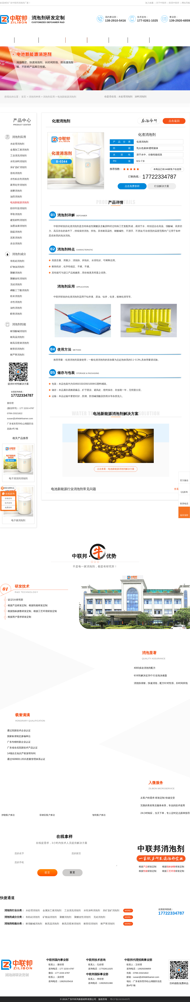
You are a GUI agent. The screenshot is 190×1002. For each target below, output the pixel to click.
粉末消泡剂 (16, 296)
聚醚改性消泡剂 (18, 278)
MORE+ (128, 910)
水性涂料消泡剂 (18, 161)
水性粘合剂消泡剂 (19, 179)
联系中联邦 (174, 3)
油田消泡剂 (16, 196)
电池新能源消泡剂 (66, 96)
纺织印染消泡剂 (18, 208)
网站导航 (186, 3)
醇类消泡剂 (16, 313)
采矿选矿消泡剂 (18, 167)
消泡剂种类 (34, 96)
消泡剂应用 (49, 96)
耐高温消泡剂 (17, 337)
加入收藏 (149, 3)
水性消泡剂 (16, 302)
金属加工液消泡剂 (19, 149)
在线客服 (159, 921)
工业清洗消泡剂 (18, 155)
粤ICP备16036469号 (120, 999)
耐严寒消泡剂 (17, 354)
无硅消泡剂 (16, 284)
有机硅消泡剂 (17, 261)
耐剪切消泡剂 (17, 349)
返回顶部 (184, 512)
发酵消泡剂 (16, 190)
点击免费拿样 (132, 186)
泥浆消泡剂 (16, 237)
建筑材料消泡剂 (18, 220)
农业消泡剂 (16, 243)
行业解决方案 (161, 186)
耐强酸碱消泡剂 (18, 331)
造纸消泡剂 (16, 173)
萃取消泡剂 (16, 214)
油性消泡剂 (16, 308)
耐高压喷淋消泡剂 (19, 343)
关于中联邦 (161, 3)
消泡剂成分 (19, 254)
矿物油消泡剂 (17, 267)
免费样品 (178, 921)
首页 (23, 96)
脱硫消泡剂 (16, 232)
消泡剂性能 (19, 324)
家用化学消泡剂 (18, 185)
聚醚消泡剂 (16, 272)
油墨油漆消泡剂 (18, 226)
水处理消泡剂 (17, 144)
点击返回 (174, 120)
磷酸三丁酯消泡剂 (19, 290)
